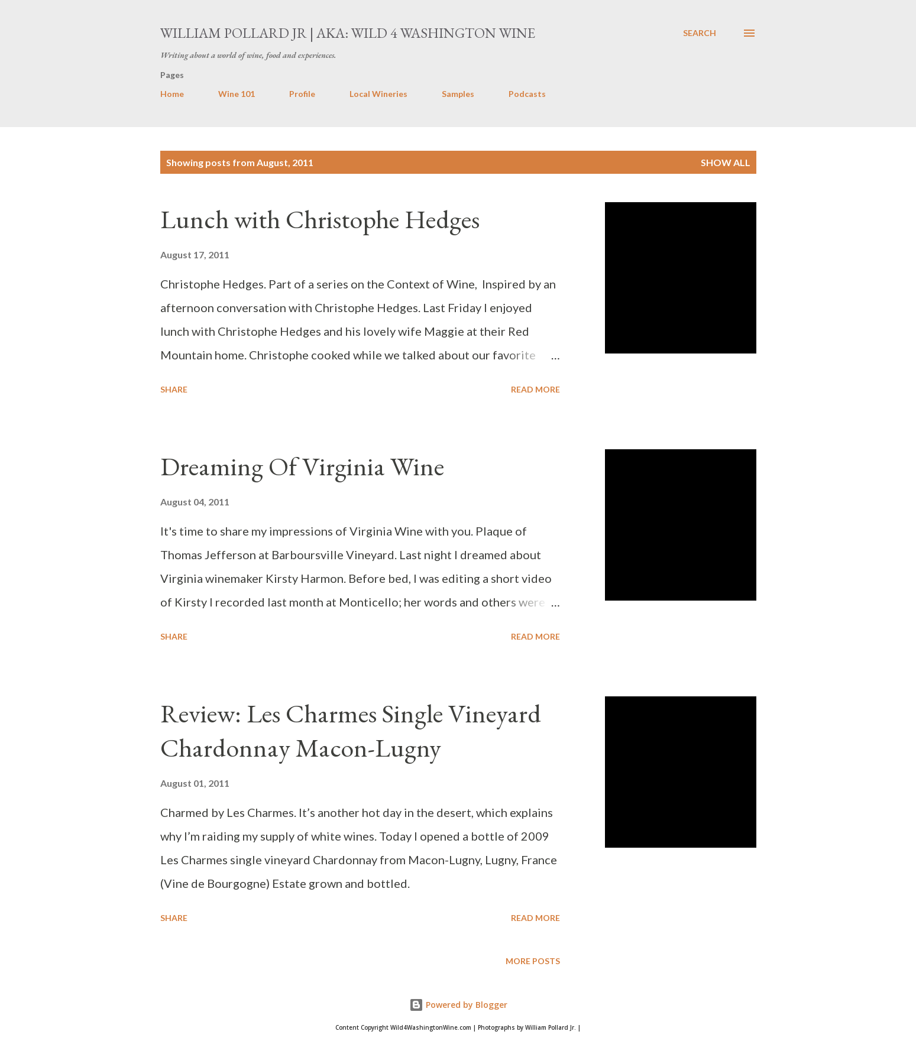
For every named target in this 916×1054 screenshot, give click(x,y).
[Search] (699, 33)
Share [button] (173, 389)
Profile (302, 94)
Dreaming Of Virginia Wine (302, 466)
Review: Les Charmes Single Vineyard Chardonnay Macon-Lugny (350, 730)
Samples (458, 94)
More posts (533, 961)
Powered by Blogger (458, 1004)
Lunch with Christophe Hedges (320, 219)
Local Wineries (378, 94)
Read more (535, 389)
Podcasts (527, 94)
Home (172, 94)
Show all (725, 162)
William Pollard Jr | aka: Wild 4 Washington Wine (347, 33)
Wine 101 (236, 94)
